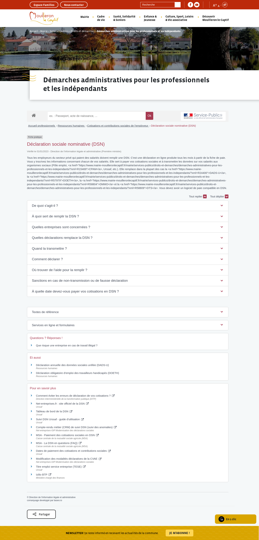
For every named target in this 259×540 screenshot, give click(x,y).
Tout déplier (219, 196)
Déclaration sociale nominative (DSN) (173, 125)
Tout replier (198, 196)
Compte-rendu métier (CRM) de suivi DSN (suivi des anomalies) (76, 427)
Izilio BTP (43, 474)
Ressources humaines (71, 125)
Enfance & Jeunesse (150, 18)
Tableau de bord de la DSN (54, 411)
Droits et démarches (83, 31)
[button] (127, 205)
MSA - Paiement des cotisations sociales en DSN (67, 435)
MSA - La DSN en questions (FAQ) (58, 443)
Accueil (34, 31)
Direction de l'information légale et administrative (52, 497)
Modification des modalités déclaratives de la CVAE (68, 458)
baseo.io (58, 500)
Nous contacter (74, 4)
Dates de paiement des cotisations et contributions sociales (73, 450)
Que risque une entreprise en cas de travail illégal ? (66, 345)
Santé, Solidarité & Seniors (124, 18)
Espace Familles (44, 4)
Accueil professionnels (42, 125)
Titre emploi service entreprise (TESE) (61, 466)
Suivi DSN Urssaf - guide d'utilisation (60, 419)
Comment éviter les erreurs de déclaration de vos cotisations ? (75, 395)
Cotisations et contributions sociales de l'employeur (118, 125)
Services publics (59, 31)
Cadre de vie (101, 18)
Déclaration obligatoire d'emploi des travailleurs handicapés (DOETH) (77, 372)
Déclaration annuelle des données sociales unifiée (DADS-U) (72, 365)
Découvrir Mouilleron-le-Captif (215, 18)
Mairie (84, 16)
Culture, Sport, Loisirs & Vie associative (179, 18)
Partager (41, 514)
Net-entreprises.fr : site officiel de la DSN (62, 403)
